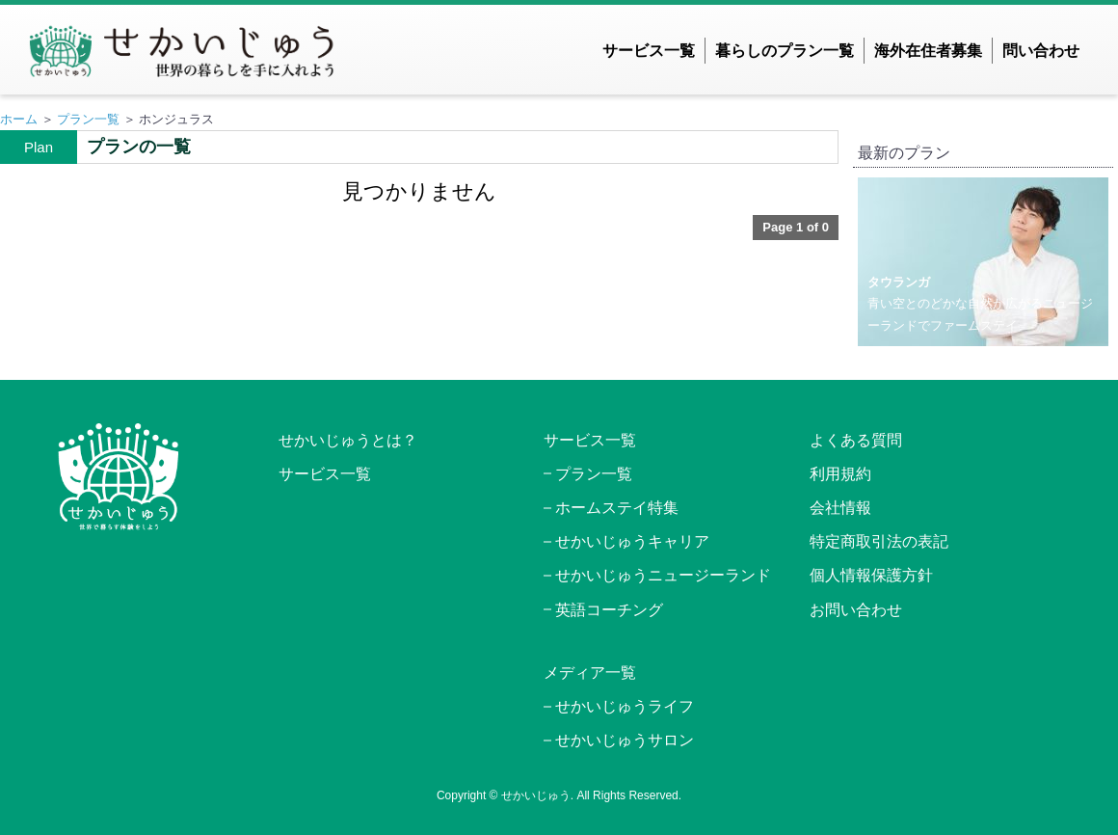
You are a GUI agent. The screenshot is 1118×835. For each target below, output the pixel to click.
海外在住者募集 (928, 50)
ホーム (19, 119)
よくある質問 (856, 440)
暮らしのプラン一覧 (784, 50)
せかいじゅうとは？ (348, 440)
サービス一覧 (648, 50)
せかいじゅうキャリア (632, 541)
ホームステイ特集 (617, 507)
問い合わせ (1040, 50)
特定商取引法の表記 (879, 541)
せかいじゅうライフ (624, 706)
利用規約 (840, 474)
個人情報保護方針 (871, 575)
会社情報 (840, 507)
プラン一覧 (88, 119)
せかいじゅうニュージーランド (663, 575)
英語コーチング (609, 610)
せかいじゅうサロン (624, 740)
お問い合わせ (856, 610)
